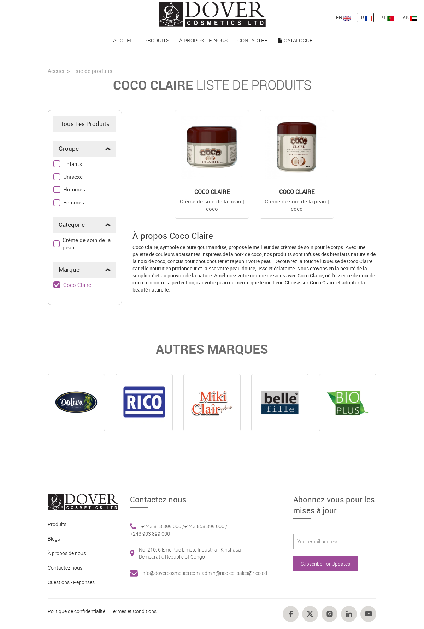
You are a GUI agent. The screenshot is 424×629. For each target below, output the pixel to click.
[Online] (76, 403)
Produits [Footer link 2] (57, 524)
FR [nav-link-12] (365, 17)
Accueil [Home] (57, 70)
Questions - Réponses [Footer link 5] (71, 582)
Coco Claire (77, 284)
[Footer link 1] (80, 501)
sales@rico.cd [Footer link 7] (252, 573)
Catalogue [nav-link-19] (295, 40)
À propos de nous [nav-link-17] (203, 40)
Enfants (72, 163)
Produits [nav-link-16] (156, 40)
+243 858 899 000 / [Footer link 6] (206, 526)
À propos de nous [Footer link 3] (67, 553)
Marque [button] (69, 269)
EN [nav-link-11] (343, 17)
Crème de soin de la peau (87, 243)
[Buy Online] (212, 147)
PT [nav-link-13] (387, 17)
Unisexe (73, 176)
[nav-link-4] (212, 13)
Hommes (74, 189)
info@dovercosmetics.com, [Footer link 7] (171, 573)
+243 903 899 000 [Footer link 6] (150, 533)
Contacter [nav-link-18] (252, 40)
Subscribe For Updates (325, 563)
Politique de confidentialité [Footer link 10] (76, 611)
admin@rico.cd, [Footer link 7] (219, 573)
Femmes (73, 202)
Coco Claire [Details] (212, 192)
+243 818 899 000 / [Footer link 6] (162, 526)
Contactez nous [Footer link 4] (65, 567)
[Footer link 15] (310, 614)
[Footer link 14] (291, 614)
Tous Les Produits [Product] (85, 124)
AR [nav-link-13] (409, 17)
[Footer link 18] (368, 614)
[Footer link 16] (329, 614)
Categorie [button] (72, 224)
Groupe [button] (69, 148)
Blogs (54, 538)
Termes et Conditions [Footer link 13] (134, 611)
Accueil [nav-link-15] (123, 40)
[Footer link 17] (349, 614)
